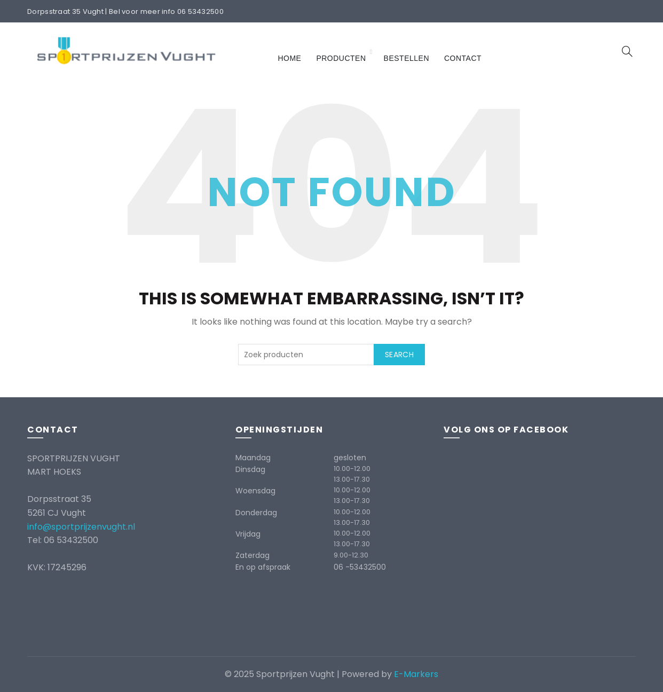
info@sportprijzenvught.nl (81, 527)
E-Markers (416, 674)
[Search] (627, 51)
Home (289, 58)
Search (399, 354)
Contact (463, 58)
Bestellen (406, 58)
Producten (341, 58)
